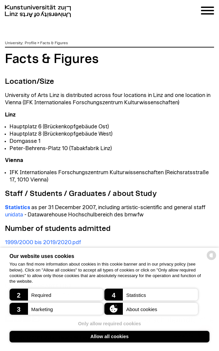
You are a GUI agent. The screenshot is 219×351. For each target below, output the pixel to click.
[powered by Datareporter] (211, 259)
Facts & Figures (54, 43)
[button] (56, 295)
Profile (31, 43)
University (13, 43)
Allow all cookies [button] (110, 336)
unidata (14, 214)
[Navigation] (207, 12)
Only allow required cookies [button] (109, 323)
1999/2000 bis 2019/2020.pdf (43, 242)
